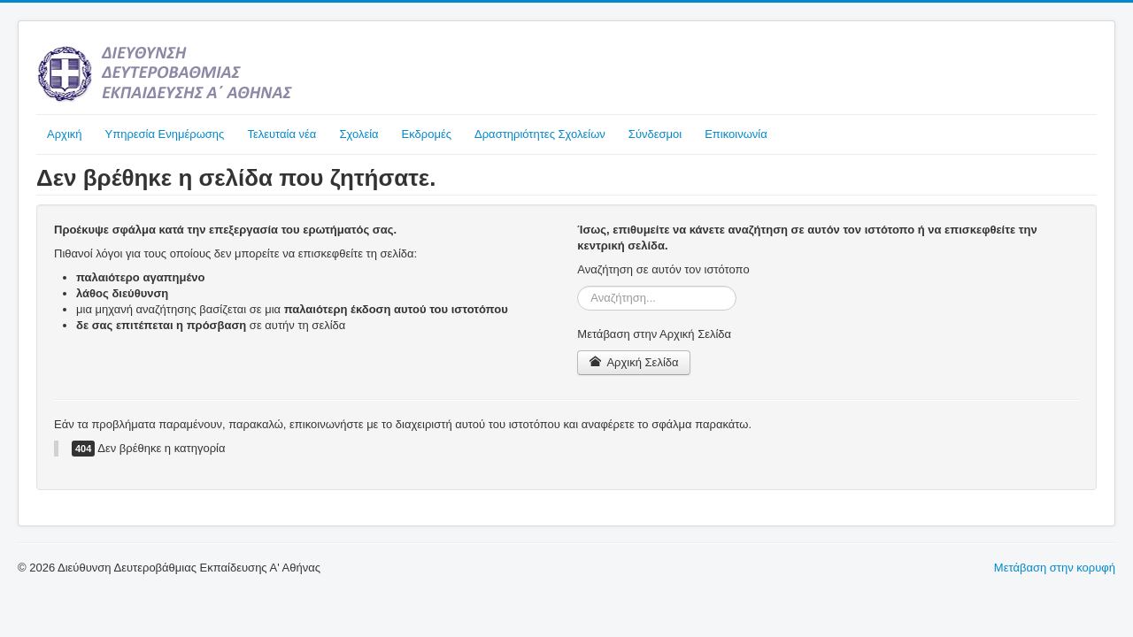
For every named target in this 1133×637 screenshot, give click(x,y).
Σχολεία (358, 134)
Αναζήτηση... (577, 286)
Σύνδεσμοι (655, 134)
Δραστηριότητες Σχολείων (539, 134)
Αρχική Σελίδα (633, 362)
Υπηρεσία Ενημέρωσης (165, 134)
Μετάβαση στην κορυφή (1054, 567)
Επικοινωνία (736, 134)
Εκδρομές (426, 134)
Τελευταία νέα (281, 134)
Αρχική (64, 134)
